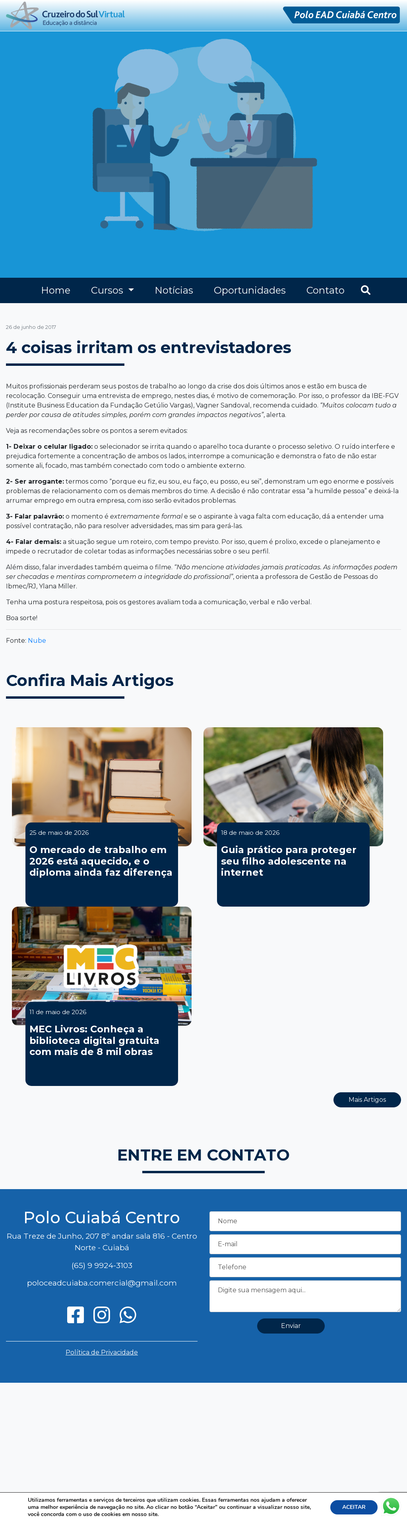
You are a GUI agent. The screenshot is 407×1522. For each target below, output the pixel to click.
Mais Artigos (367, 1099)
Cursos (108, 290)
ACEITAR (354, 1507)
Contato (325, 290)
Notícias (174, 290)
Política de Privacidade (102, 1352)
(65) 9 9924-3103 (102, 1265)
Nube (37, 640)
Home (55, 290)
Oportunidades (250, 290)
